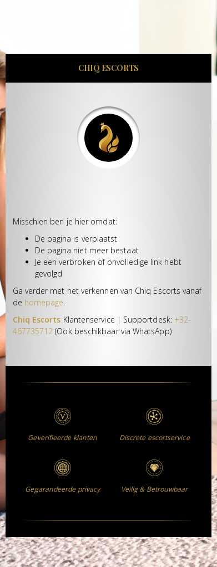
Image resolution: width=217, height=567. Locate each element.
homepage (44, 302)
